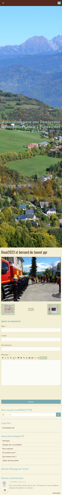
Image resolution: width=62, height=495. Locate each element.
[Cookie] (5, 490)
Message (4, 355)
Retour (31, 309)
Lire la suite (56, 493)
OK (58, 415)
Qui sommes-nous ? (9, 456)
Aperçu (43, 358)
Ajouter (31, 402)
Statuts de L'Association (10, 460)
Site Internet (6, 345)
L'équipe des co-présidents (12, 445)
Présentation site (8, 428)
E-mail (3, 336)
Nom (3, 326)
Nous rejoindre (7, 449)
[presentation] (19, 392)
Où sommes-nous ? (9, 453)
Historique (6, 441)
